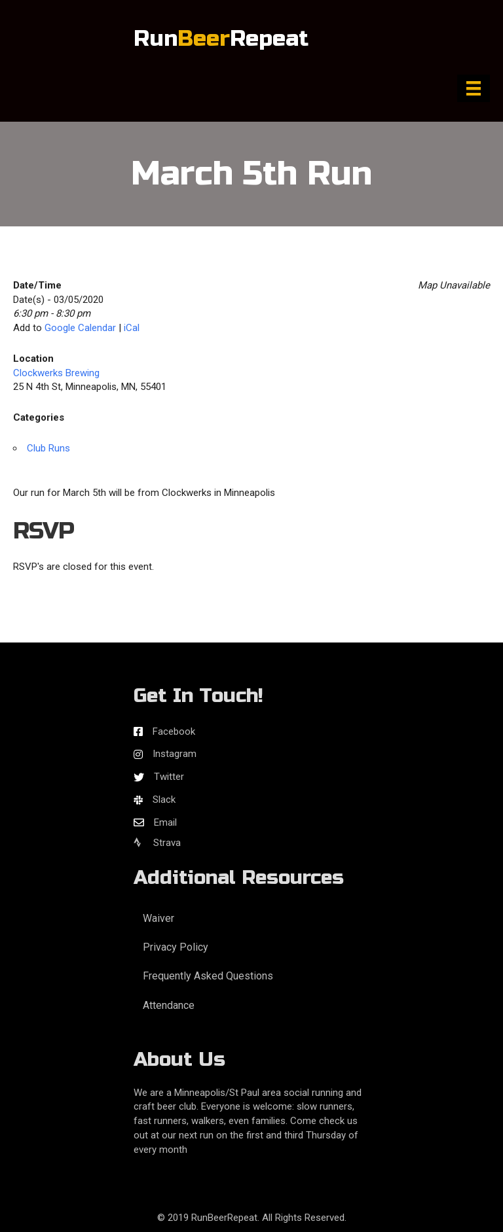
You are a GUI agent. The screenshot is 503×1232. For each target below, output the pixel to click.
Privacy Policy (175, 947)
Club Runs (48, 448)
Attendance (169, 1005)
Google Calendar (80, 328)
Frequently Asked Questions (208, 976)
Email (165, 822)
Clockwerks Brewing (56, 373)
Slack (164, 799)
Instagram (174, 754)
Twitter (169, 777)
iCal (132, 328)
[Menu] (473, 88)
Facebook (174, 731)
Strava (157, 843)
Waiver (158, 918)
